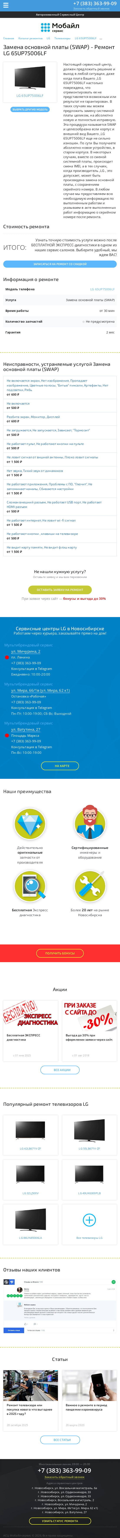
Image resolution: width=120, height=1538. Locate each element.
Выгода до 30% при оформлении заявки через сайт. (89, 1037)
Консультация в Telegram (31, 668)
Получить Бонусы (60, 953)
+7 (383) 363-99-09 (95, 3)
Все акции (58, 1070)
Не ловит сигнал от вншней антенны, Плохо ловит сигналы (52, 457)
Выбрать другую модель (30, 109)
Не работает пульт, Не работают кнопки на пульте (45, 444)
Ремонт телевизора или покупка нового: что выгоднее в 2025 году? (30, 1409)
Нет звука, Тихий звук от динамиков (35, 471)
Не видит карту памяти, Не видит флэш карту (42, 547)
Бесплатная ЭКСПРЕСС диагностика (23, 1037)
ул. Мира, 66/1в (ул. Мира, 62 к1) (40, 690)
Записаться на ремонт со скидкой (60, 264)
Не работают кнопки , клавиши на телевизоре (42, 534)
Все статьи (58, 1439)
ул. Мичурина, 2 (25, 651)
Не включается (18, 403)
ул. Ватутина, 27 (25, 729)
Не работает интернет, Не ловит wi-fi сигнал (41, 520)
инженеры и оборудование (90, 852)
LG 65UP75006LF (102, 289)
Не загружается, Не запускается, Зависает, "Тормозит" (48, 430)
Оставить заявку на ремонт (60, 590)
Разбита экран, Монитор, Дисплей (33, 417)
